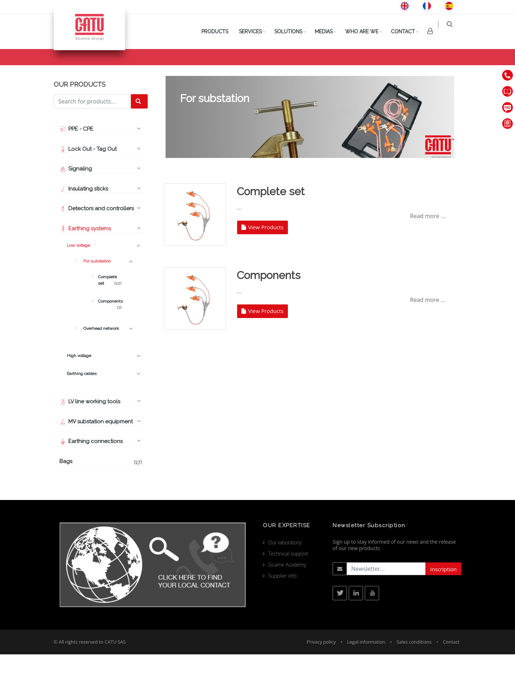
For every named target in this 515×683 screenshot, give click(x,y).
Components (109, 330)
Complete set (109, 309)
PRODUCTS (219, 31)
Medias (328, 31)
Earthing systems (85, 257)
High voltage (78, 384)
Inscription (443, 597)
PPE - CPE (76, 157)
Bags (100, 491)
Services (255, 31)
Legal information (366, 670)
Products (375, 69)
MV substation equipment (96, 450)
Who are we (366, 31)
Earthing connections (91, 470)
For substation (96, 289)
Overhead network (100, 357)
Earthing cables (81, 402)
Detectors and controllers (96, 237)
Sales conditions (414, 670)
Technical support (288, 582)
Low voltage (409, 69)
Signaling (75, 197)
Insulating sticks (83, 217)
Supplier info (282, 604)
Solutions (293, 31)
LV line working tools (89, 430)
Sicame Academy (287, 593)
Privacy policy (321, 670)
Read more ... (427, 245)
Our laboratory (284, 571)
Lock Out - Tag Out (88, 177)
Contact (408, 31)
